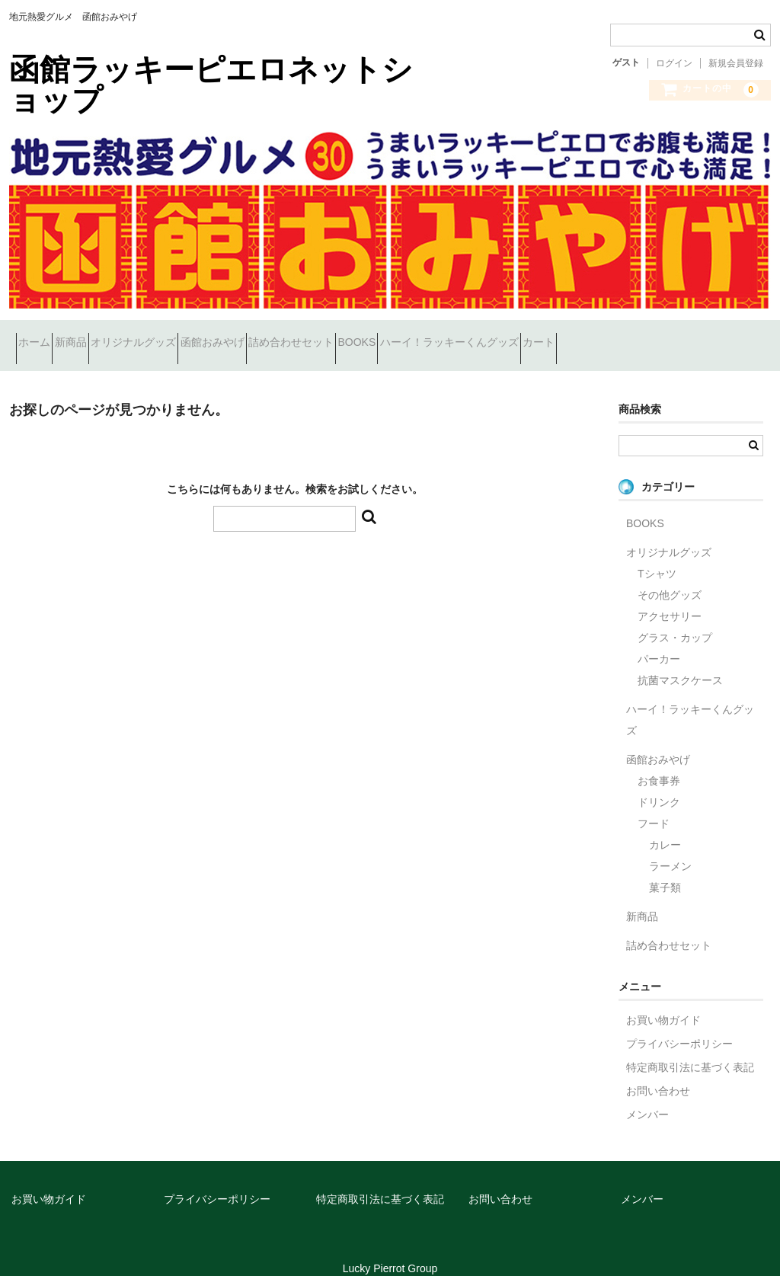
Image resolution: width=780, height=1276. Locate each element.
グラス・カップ (675, 618)
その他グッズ (670, 576)
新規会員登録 (735, 63)
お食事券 (659, 762)
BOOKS (499, 336)
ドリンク (659, 783)
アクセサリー (670, 597)
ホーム (41, 336)
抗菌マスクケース (680, 661)
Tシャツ (657, 554)
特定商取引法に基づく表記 (690, 1048)
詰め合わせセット (406, 336)
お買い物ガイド (663, 1001)
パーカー (659, 640)
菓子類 (665, 868)
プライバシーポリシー (679, 1025)
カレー (665, 826)
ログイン (674, 63)
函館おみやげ (300, 336)
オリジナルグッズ (194, 336)
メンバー (647, 1095)
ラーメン (670, 847)
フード (654, 804)
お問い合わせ (658, 1072)
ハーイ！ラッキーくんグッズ (618, 336)
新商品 (104, 336)
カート (735, 336)
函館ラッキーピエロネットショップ (211, 85)
